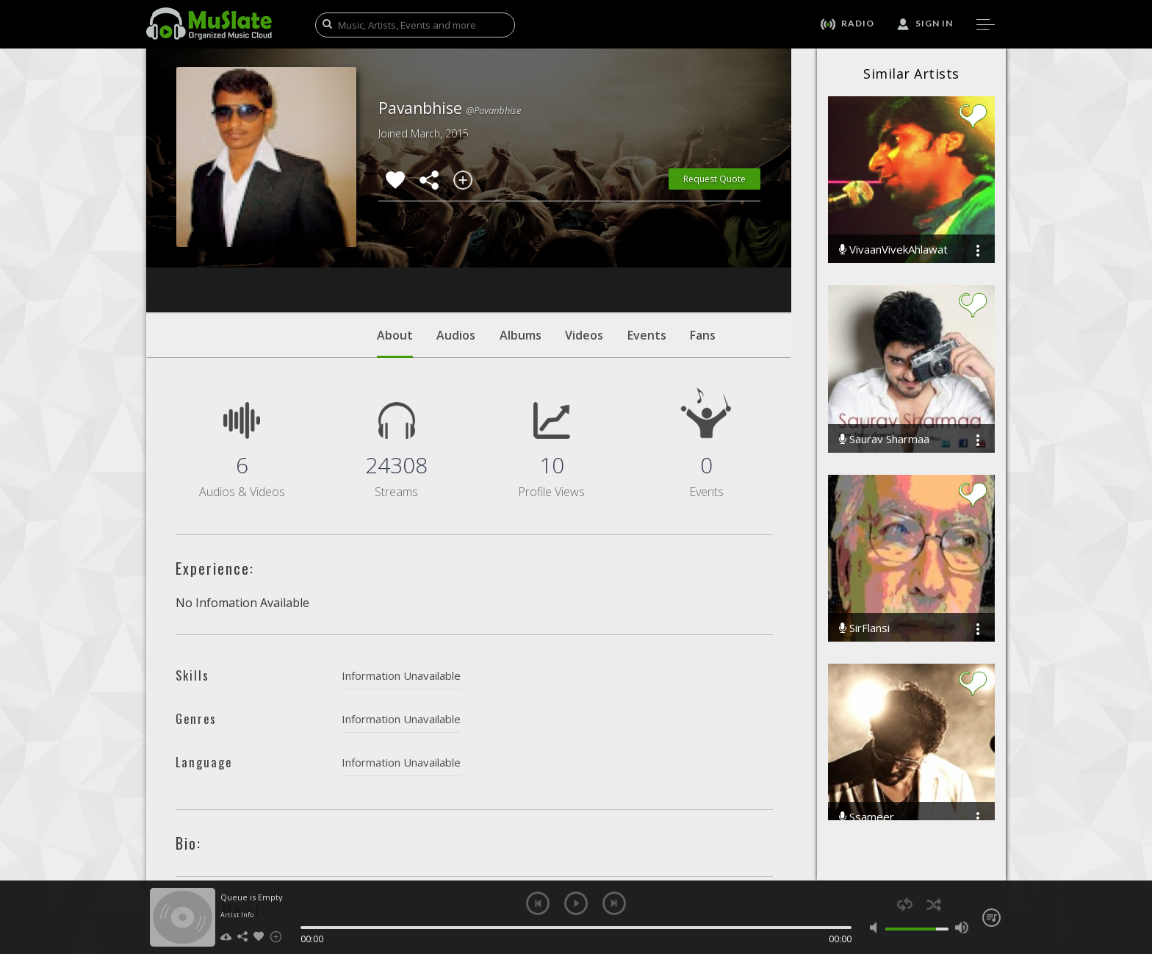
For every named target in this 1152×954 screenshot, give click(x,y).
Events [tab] (646, 246)
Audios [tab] (455, 246)
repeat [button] (905, 904)
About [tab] (395, 253)
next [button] (614, 903)
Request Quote (714, 179)
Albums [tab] (520, 246)
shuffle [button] (933, 904)
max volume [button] (961, 927)
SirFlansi (864, 628)
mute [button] (877, 927)
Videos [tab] (584, 246)
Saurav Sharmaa (884, 439)
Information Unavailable (401, 586)
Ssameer (866, 817)
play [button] (576, 903)
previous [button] (538, 903)
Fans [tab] (703, 246)
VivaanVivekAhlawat (893, 249)
